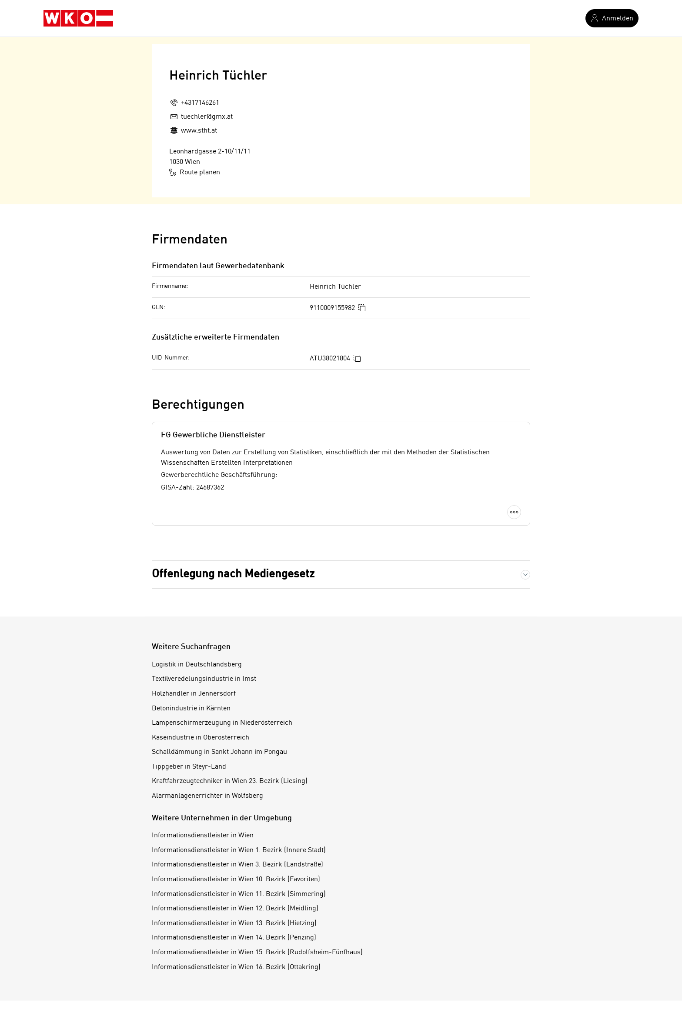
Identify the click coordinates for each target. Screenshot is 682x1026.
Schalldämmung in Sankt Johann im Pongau (219, 752)
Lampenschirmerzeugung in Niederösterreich (222, 723)
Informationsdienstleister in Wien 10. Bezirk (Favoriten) (236, 879)
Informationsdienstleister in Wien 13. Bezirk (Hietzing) (234, 923)
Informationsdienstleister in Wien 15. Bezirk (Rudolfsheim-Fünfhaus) (257, 952)
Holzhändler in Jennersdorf (194, 693)
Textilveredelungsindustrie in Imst (204, 679)
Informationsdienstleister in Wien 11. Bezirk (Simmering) (239, 894)
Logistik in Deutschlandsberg (197, 664)
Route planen (194, 172)
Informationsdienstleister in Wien (203, 835)
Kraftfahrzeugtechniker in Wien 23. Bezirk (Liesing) (230, 781)
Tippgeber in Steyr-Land (189, 766)
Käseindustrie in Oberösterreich (200, 737)
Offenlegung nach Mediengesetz (233, 574)
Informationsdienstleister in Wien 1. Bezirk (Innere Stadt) (239, 850)
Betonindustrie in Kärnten (191, 708)
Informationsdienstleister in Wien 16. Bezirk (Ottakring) (236, 967)
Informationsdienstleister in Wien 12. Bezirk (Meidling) (235, 908)
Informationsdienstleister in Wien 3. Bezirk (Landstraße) (237, 864)
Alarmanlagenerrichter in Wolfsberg (207, 796)
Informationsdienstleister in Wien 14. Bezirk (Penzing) (234, 937)
